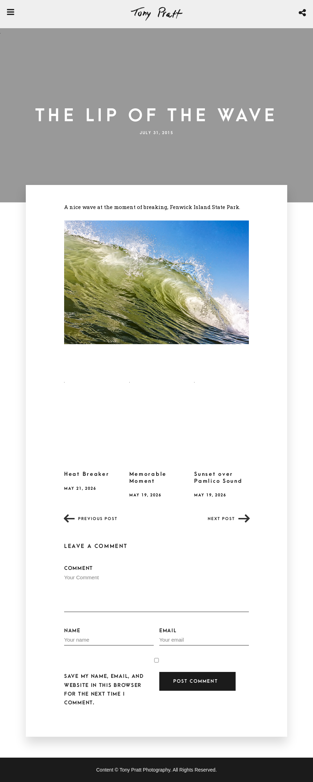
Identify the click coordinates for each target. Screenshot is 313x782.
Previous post (97, 519)
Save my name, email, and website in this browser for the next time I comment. (104, 689)
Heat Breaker (86, 474)
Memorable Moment (148, 477)
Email (204, 637)
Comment (156, 588)
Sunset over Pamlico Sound (218, 477)
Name (109, 637)
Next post (221, 519)
